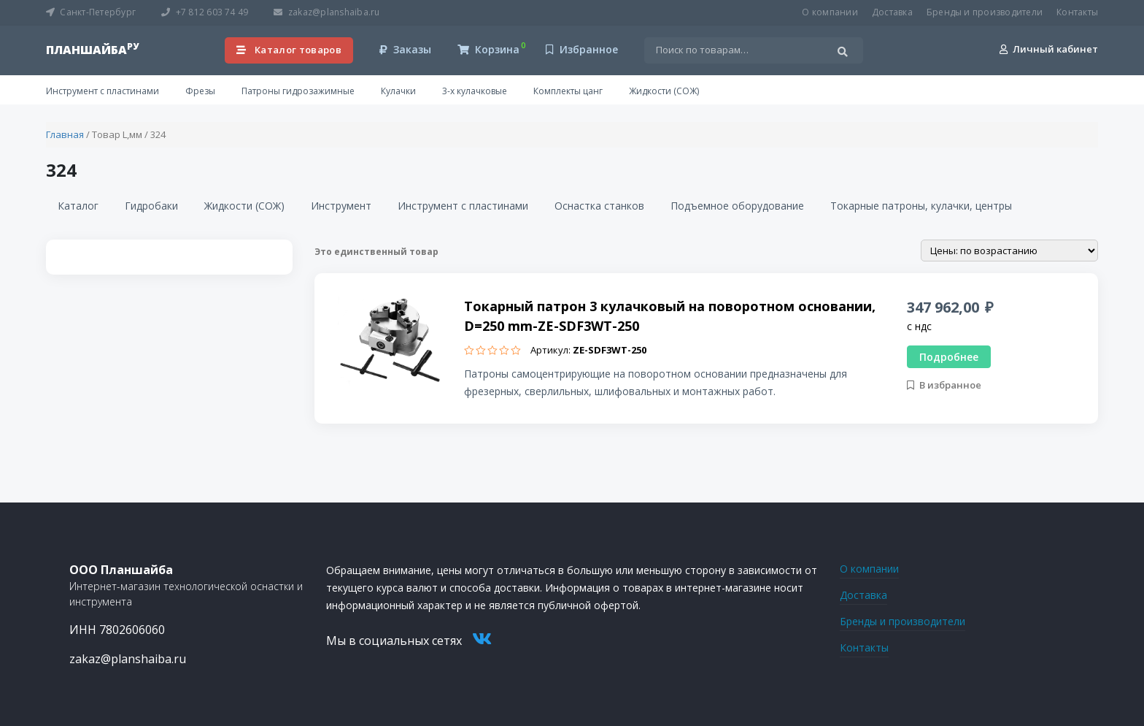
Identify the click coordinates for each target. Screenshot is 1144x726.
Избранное (582, 49)
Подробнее (948, 357)
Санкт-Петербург (91, 12)
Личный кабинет (1049, 49)
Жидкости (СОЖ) (664, 91)
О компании (829, 12)
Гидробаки (151, 206)
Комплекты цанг (568, 91)
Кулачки (398, 91)
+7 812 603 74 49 (204, 12)
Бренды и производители (985, 12)
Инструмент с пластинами (102, 91)
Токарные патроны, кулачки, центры (921, 206)
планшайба (92, 50)
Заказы (405, 49)
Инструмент (341, 206)
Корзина (488, 49)
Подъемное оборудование (737, 206)
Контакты (1077, 12)
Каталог (78, 206)
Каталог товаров (288, 49)
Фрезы (200, 91)
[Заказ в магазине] (1009, 250)
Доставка (892, 12)
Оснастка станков (599, 206)
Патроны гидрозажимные (298, 91)
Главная (65, 134)
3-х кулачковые (474, 91)
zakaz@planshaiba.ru (326, 12)
